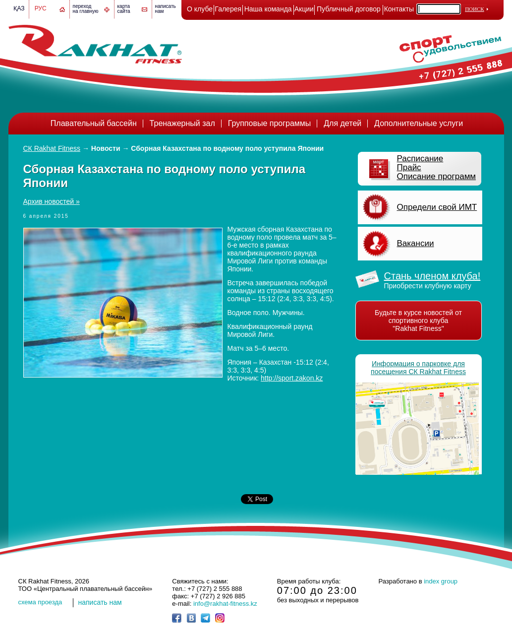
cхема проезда (40, 602)
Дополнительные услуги (418, 123)
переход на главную (86, 8)
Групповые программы (269, 123)
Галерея (228, 9)
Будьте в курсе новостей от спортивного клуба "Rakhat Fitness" (418, 320)
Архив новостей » (51, 201)
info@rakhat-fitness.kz (225, 603)
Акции (304, 9)
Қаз (19, 8)
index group (440, 581)
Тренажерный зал (182, 123)
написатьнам (165, 8)
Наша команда (268, 9)
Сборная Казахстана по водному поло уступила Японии (227, 148)
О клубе (200, 9)
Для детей (342, 123)
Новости (105, 148)
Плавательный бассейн (94, 123)
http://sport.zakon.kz (292, 378)
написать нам (100, 602)
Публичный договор (349, 9)
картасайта (123, 8)
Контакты (399, 9)
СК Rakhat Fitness (52, 148)
